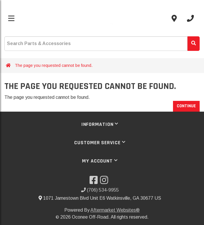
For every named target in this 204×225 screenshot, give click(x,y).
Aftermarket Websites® (115, 210)
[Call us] (190, 18)
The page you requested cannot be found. (53, 65)
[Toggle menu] (11, 18)
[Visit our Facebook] (95, 181)
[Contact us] (174, 18)
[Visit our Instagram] (105, 181)
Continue (186, 106)
